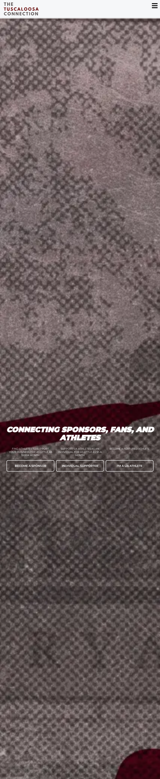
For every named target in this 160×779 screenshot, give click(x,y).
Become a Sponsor (30, 466)
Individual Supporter (80, 466)
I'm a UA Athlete (129, 466)
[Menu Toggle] (154, 5)
